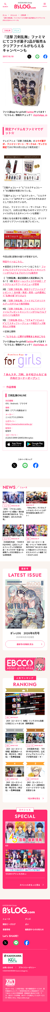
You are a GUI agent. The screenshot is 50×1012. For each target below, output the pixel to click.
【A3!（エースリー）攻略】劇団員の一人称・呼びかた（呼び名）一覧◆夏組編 (14, 752)
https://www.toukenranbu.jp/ (18, 424)
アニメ (16, 30)
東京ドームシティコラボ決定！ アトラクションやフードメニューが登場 (24, 282)
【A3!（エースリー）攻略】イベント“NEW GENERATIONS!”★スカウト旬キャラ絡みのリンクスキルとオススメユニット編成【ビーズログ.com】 (36, 548)
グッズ (28, 918)
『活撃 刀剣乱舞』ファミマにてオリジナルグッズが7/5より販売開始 (24, 302)
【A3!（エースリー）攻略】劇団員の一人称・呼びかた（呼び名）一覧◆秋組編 (14, 786)
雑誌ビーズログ (9, 924)
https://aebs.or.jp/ (23, 998)
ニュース (6, 918)
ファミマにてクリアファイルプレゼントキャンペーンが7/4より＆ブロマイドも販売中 (24, 269)
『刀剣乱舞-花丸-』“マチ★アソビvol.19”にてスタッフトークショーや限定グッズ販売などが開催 (24, 323)
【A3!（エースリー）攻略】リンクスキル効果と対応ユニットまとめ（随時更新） (24, 722)
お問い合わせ (8, 967)
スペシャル (13, 15)
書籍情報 (6, 929)
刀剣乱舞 (23, 15)
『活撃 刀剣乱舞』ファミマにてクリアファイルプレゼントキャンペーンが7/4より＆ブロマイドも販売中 (24, 312)
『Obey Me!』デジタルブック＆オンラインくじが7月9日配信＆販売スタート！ (36, 511)
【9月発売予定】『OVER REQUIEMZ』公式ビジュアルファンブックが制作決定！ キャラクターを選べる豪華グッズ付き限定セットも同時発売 (13, 548)
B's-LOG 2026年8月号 (25, 633)
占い (27, 924)
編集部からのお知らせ (34, 929)
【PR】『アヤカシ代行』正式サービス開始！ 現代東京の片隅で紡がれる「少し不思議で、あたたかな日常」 (13, 514)
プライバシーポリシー (27, 967)
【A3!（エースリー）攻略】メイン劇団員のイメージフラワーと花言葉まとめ (35, 786)
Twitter (30, 111)
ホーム (5, 15)
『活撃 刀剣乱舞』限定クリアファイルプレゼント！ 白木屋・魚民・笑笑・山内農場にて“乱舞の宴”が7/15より (24, 292)
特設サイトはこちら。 (13, 261)
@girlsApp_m (40, 115)
